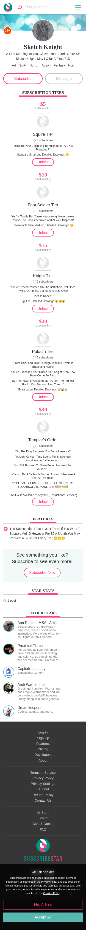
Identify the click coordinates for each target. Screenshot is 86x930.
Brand (43, 818)
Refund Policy (43, 795)
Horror (34, 65)
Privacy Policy (42, 778)
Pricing (43, 749)
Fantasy (59, 65)
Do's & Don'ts (43, 824)
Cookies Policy (51, 893)
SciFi (22, 65)
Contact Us (43, 800)
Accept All (43, 917)
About (43, 760)
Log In (43, 732)
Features (43, 743)
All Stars (43, 812)
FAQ (43, 829)
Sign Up (43, 738)
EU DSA (43, 789)
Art (14, 65)
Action (46, 65)
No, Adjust (43, 905)
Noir (71, 65)
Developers (43, 755)
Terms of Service (42, 772)
